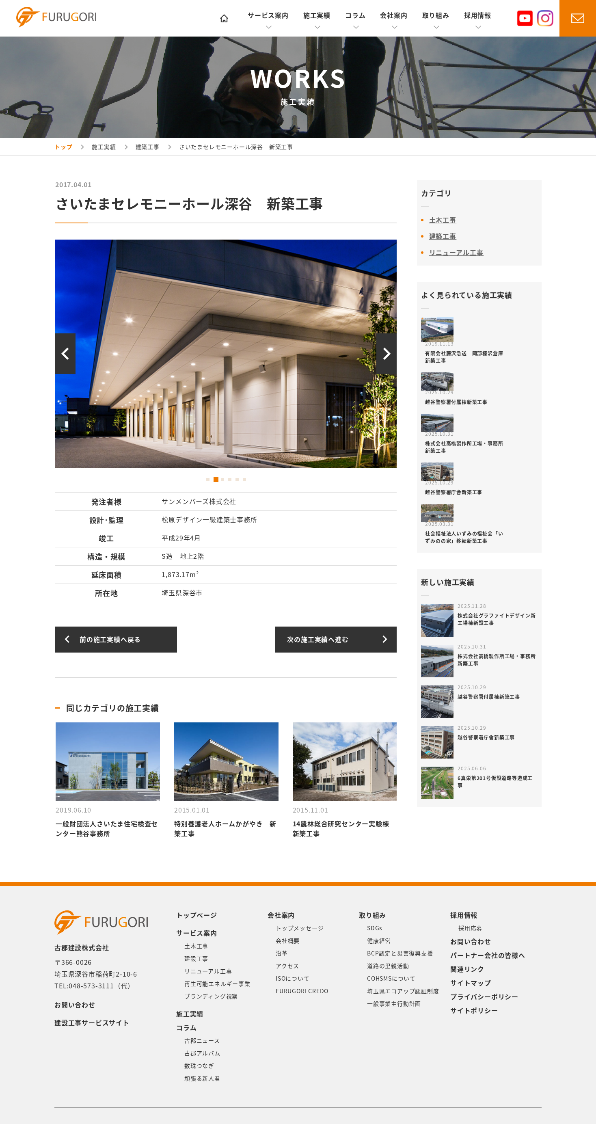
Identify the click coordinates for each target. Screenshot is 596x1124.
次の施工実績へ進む (317, 639)
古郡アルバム (202, 1053)
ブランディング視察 (211, 996)
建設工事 (196, 959)
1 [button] (207, 479)
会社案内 (393, 15)
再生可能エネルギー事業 (217, 984)
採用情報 (477, 15)
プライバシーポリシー (484, 997)
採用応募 (470, 928)
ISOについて (293, 978)
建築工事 (443, 236)
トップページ (196, 915)
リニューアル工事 (456, 252)
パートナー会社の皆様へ (487, 955)
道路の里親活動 (388, 966)
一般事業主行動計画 (394, 1004)
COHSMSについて (391, 978)
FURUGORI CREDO (302, 991)
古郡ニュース (202, 1041)
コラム (355, 15)
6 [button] (244, 479)
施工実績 (316, 15)
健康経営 (379, 941)
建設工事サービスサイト (92, 1023)
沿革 (282, 953)
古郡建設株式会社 (62, 19)
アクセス (287, 966)
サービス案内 (268, 15)
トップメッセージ (300, 928)
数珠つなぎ (199, 1066)
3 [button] (222, 479)
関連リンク (467, 969)
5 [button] (237, 479)
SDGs (374, 928)
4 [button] (229, 479)
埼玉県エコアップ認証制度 (403, 991)
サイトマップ (470, 983)
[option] (226, 354)
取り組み (435, 15)
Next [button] (386, 353)
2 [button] (215, 479)
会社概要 (288, 941)
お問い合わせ (74, 1005)
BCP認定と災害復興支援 (400, 953)
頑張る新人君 (202, 1078)
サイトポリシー (474, 1010)
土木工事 (443, 220)
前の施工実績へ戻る (110, 639)
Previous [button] (65, 353)
